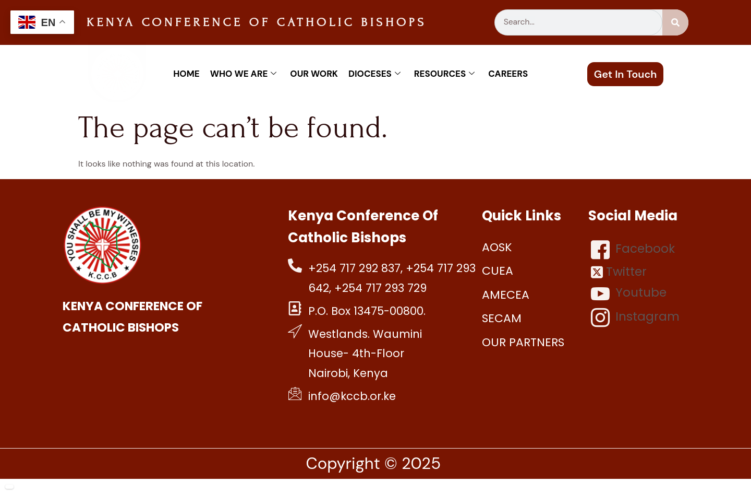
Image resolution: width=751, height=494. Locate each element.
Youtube (629, 293)
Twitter (619, 271)
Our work (314, 73)
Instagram (635, 317)
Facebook (633, 249)
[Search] (675, 22)
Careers (508, 73)
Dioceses (374, 73)
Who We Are (243, 73)
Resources (444, 73)
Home (186, 73)
